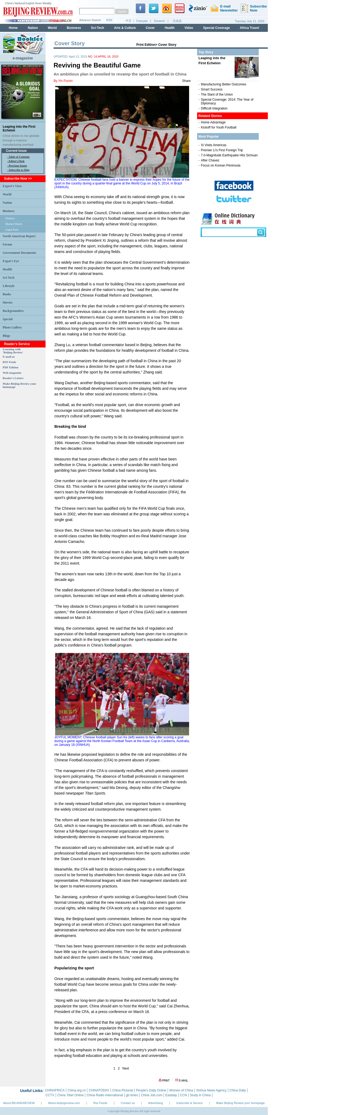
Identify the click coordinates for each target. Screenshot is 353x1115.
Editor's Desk (17, 160)
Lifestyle (8, 286)
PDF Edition (10, 367)
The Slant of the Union (217, 94)
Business (8, 211)
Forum (7, 244)
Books (7, 294)
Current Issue (16, 151)
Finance (10, 218)
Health (7, 269)
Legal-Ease (11, 229)
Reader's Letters (13, 378)
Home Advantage (213, 122)
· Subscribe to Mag (18, 169)
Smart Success (212, 89)
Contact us (128, 1103)
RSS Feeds (9, 362)
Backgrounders (13, 311)
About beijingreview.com (64, 1103)
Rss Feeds (100, 1103)
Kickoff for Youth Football (218, 127)
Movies (8, 302)
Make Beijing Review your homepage (240, 1103)
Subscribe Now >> (18, 178)
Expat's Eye (11, 261)
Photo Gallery (12, 327)
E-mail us (9, 356)
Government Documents (19, 253)
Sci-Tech (8, 277)
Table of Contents (19, 156)
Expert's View (12, 186)
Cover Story (167, 45)
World (7, 194)
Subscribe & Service (189, 1103)
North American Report (19, 236)
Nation (7, 203)
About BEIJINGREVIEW (19, 1103)
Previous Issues (18, 165)
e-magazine (23, 58)
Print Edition (145, 45)
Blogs (6, 336)
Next (125, 1068)
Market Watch (13, 223)
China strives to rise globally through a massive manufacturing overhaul (21, 140)
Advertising (155, 1103)
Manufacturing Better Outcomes (223, 84)
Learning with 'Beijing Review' (13, 350)
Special (8, 319)
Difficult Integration (214, 108)
